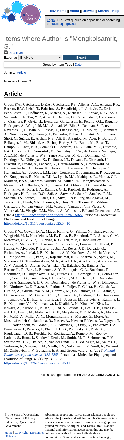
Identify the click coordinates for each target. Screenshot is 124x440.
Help (115, 11)
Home (8, 432)
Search (103, 11)
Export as (11, 57)
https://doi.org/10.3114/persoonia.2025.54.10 (37, 223)
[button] (81, 57)
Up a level (13, 53)
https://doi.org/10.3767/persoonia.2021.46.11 (37, 363)
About (74, 11)
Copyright (21, 432)
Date (78, 64)
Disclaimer (37, 432)
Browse (88, 11)
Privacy (11, 436)
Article (21, 72)
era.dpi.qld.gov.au (63, 24)
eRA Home (58, 11)
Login (51, 20)
